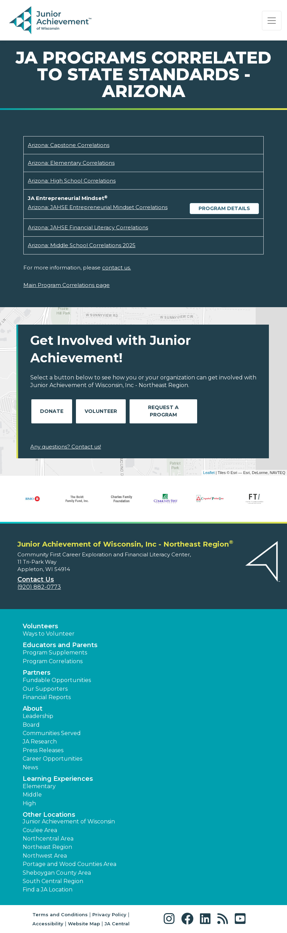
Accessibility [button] (47, 923)
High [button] (29, 803)
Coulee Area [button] (40, 830)
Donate (51, 411)
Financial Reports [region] (47, 697)
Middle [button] (32, 794)
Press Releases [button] (43, 750)
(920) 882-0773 (39, 587)
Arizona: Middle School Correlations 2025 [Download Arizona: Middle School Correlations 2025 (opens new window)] (81, 245)
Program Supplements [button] (55, 652)
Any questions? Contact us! (65, 446)
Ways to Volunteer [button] (49, 633)
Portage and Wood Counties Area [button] (69, 864)
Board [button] (31, 724)
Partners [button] (37, 672)
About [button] (32, 708)
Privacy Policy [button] (109, 914)
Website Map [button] (84, 923)
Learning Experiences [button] (58, 779)
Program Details (224, 208)
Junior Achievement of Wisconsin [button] (69, 821)
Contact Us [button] (35, 579)
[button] (171, 918)
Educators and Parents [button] (60, 645)
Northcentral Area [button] (48, 838)
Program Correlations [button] (53, 661)
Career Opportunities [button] (52, 758)
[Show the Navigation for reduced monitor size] (271, 20)
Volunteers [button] (40, 626)
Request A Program (163, 411)
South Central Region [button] (53, 881)
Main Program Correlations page (66, 285)
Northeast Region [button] (47, 847)
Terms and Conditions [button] (60, 914)
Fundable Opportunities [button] (57, 680)
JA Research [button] (40, 741)
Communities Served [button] (52, 733)
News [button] (30, 767)
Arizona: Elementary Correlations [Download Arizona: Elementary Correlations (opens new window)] (71, 163)
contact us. (116, 267)
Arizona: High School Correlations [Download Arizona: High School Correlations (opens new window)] (72, 180)
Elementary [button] (39, 786)
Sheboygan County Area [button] (57, 872)
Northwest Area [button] (45, 855)
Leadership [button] (38, 716)
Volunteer (101, 411)
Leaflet (209, 473)
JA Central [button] (117, 923)
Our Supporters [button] (45, 689)
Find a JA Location (47, 889)
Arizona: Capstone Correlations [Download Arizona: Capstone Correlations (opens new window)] (68, 145)
